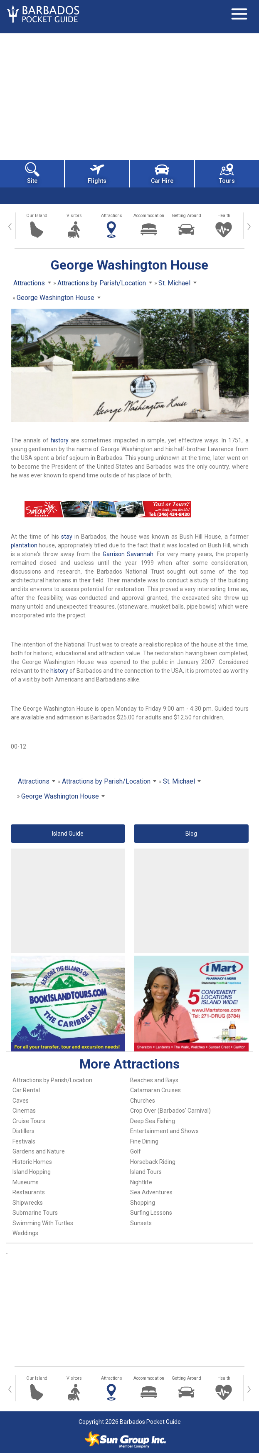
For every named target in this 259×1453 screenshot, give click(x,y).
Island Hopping (31, 1171)
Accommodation (148, 215)
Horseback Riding (152, 1161)
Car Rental (26, 1090)
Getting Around (186, 215)
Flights (97, 173)
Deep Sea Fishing (152, 1121)
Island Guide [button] (68, 833)
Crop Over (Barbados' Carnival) (170, 1110)
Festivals (23, 1141)
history (60, 440)
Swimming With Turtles (42, 1223)
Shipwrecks (27, 1202)
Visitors (74, 215)
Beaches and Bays (154, 1080)
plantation (24, 545)
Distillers (23, 1131)
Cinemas (24, 1110)
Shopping (142, 1202)
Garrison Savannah (128, 554)
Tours (227, 173)
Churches (142, 1100)
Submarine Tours (35, 1212)
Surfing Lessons (151, 1212)
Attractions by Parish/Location (52, 1080)
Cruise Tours (28, 1121)
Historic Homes (32, 1161)
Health (223, 215)
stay (66, 536)
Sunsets (141, 1223)
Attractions (111, 215)
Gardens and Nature (38, 1151)
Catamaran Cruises (155, 1090)
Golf (135, 1151)
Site (32, 173)
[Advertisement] (129, 95)
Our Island (36, 215)
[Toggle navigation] (239, 14)
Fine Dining (144, 1141)
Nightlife (141, 1182)
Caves (20, 1100)
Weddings (25, 1233)
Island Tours (146, 1171)
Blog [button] (191, 833)
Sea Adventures (151, 1192)
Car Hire (162, 173)
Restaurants (28, 1192)
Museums (25, 1182)
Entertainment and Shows (164, 1131)
